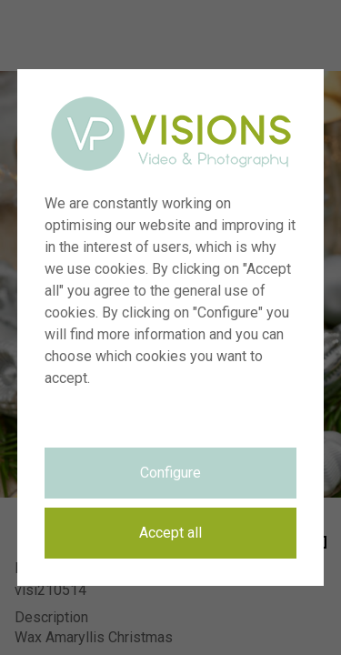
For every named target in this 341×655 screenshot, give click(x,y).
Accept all (170, 532)
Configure (170, 472)
